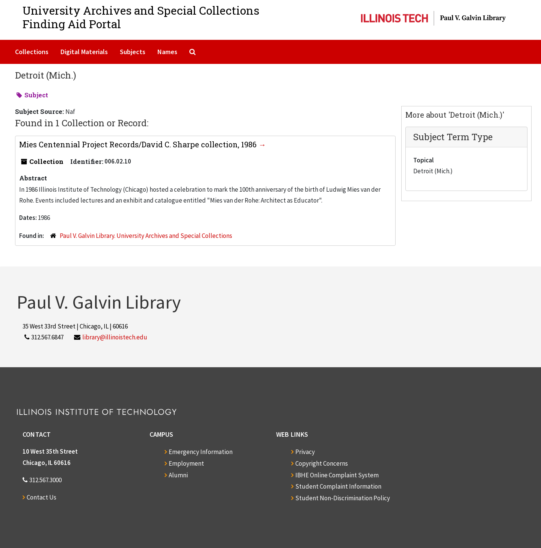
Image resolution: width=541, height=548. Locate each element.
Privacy (305, 452)
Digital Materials (84, 51)
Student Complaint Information (338, 486)
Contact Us (41, 497)
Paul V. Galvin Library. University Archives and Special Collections (146, 236)
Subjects (132, 51)
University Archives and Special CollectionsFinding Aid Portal (141, 17)
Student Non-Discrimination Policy (342, 498)
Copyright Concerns (321, 463)
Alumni (178, 475)
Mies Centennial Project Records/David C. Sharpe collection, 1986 (138, 144)
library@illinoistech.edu (114, 337)
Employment (186, 463)
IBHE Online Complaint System (337, 475)
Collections (31, 51)
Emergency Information (201, 452)
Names (167, 51)
